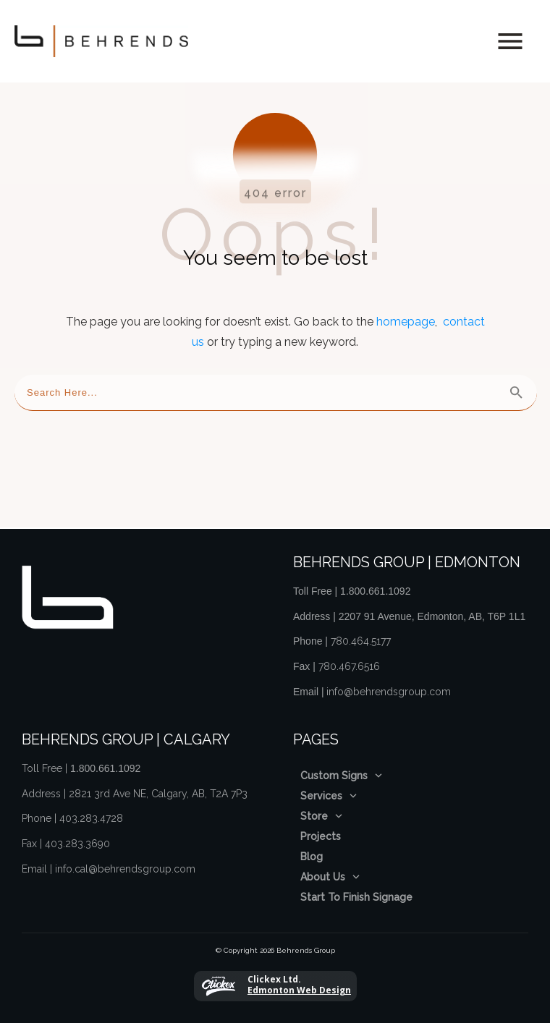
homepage (405, 314)
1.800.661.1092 (375, 584)
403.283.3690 (77, 836)
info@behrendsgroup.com (388, 683)
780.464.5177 (361, 634)
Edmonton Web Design (299, 983)
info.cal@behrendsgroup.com (125, 861)
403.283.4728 (91, 811)
